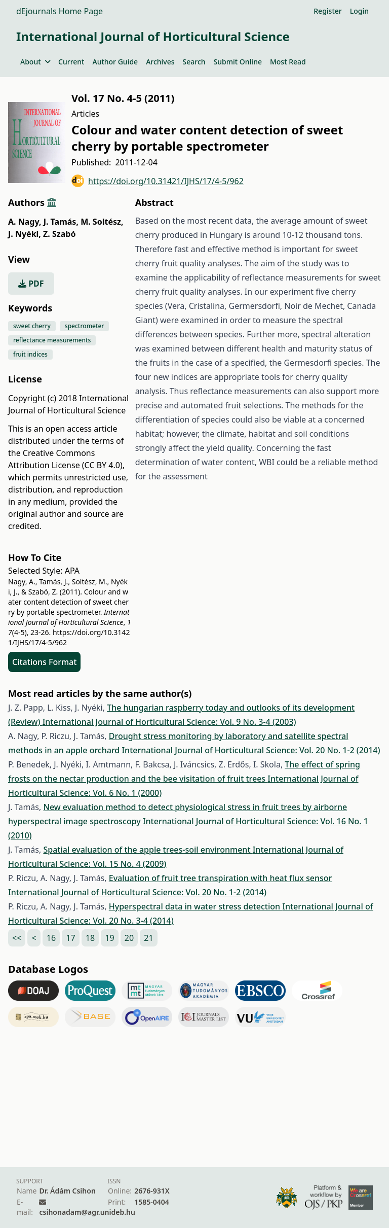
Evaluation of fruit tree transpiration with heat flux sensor (220, 878)
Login (359, 11)
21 (148, 937)
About (35, 61)
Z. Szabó (59, 233)
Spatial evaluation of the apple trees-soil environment (147, 849)
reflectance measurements (52, 340)
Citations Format (44, 662)
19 (109, 937)
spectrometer (84, 326)
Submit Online (238, 61)
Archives (160, 61)
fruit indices (30, 354)
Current (71, 61)
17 (70, 937)
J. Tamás (61, 221)
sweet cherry (32, 326)
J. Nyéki (24, 233)
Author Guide (115, 61)
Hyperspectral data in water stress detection (196, 906)
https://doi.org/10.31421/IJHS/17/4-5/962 (157, 180)
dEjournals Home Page (59, 11)
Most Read (288, 61)
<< (16, 937)
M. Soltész (102, 221)
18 (90, 937)
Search (194, 61)
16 (51, 937)
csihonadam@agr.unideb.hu (87, 1212)
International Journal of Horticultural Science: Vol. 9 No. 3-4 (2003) (169, 721)
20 (129, 937)
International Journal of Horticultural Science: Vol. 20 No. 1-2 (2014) (251, 750)
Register (327, 11)
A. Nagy (25, 221)
